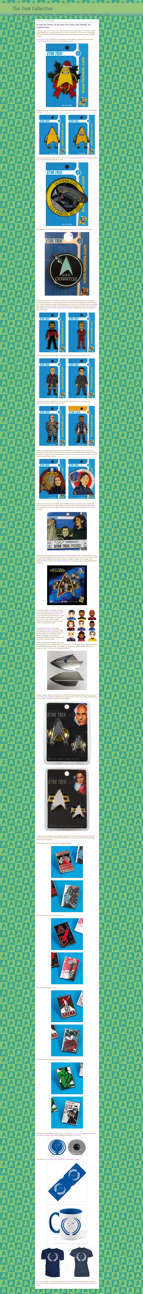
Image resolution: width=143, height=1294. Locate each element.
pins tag (65, 1281)
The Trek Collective (32, 8)
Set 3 (37, 987)
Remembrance (91, 505)
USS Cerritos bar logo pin (77, 229)
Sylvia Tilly (70, 454)
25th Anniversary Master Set (69, 555)
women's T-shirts (74, 1159)
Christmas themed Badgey (44, 41)
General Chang (79, 401)
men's (65, 1159)
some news (47, 628)
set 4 (40, 1059)
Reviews (85, 14)
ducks (84, 836)
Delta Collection (47, 630)
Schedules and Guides (25, 14)
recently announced (54, 612)
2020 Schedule (38, 14)
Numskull (85, 1283)
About (106, 14)
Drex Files (93, 14)
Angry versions (83, 110)
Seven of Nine (49, 308)
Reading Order (60, 14)
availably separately (62, 561)
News (14, 14)
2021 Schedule (49, 14)
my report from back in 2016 (64, 308)
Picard (73, 355)
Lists (67, 14)
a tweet (62, 507)
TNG (37, 697)
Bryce (54, 403)
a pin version (77, 1135)
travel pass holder (52, 1159)
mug (58, 1159)
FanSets (76, 1283)
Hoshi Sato (91, 454)
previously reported (43, 39)
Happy (74, 110)
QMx (80, 1283)
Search (100, 14)
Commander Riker (91, 306)
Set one (38, 843)
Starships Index (76, 14)
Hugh (87, 355)
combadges (48, 697)
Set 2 (37, 915)
